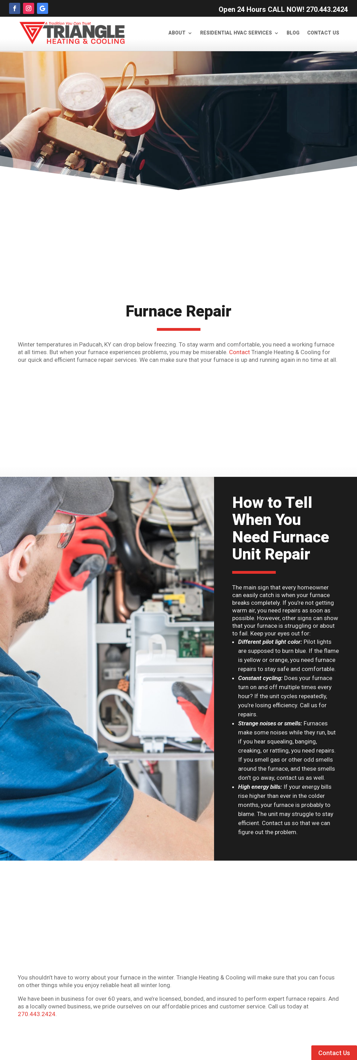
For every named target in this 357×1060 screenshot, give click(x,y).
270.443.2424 (36, 1014)
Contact (239, 352)
